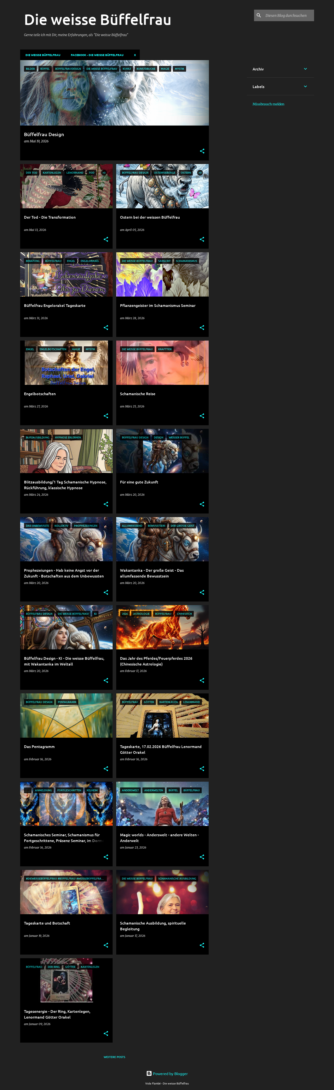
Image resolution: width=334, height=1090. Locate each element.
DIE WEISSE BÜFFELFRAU (41, 55)
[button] (202, 151)
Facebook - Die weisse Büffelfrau (95, 55)
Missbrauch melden (268, 104)
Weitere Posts (114, 1057)
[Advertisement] (228, 132)
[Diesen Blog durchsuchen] (289, 15)
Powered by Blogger (167, 1073)
